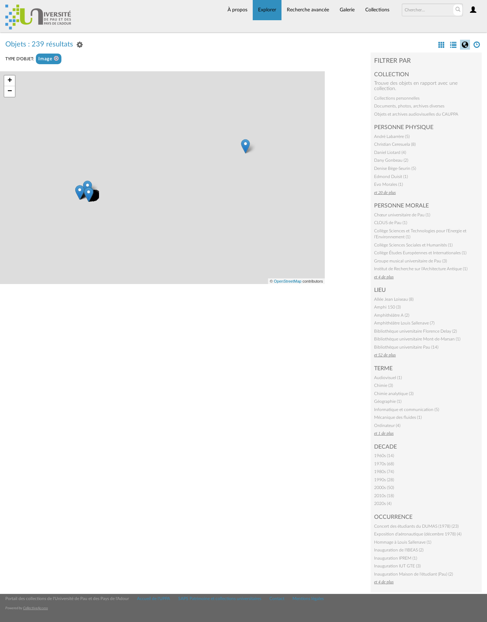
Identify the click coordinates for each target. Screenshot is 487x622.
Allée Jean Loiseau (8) (394, 299)
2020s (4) (383, 503)
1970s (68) (384, 464)
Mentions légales (308, 598)
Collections (377, 9)
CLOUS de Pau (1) (390, 223)
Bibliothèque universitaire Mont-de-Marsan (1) (417, 339)
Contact (276, 598)
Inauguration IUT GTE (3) (397, 566)
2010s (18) (384, 496)
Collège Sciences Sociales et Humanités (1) (413, 245)
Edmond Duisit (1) (391, 176)
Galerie (347, 9)
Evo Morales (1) (388, 184)
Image (48, 58)
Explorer (267, 9)
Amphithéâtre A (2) (391, 315)
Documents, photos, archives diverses (409, 106)
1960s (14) (384, 456)
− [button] (9, 91)
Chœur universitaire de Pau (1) (402, 215)
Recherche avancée (308, 9)
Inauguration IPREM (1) (395, 558)
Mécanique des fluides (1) (398, 417)
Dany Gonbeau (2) (391, 160)
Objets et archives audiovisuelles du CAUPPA (416, 114)
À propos (237, 9)
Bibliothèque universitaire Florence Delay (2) (415, 331)
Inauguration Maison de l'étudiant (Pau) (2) (413, 574)
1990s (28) (384, 480)
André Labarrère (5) (392, 136)
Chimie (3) (383, 385)
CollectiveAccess (35, 608)
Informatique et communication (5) (406, 409)
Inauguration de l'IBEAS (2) (398, 550)
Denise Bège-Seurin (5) (395, 168)
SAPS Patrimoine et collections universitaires (219, 598)
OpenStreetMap (287, 281)
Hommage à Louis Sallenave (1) (402, 542)
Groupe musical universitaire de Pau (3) (410, 261)
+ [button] (9, 81)
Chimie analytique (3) (394, 393)
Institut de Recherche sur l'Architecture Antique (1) (420, 269)
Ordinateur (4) (387, 425)
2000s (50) (384, 487)
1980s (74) (384, 472)
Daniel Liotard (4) (390, 152)
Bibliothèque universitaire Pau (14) (406, 347)
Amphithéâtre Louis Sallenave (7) (404, 323)
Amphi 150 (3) (387, 307)
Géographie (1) (387, 401)
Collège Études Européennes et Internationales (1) (420, 253)
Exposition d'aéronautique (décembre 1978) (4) (417, 534)
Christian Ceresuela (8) (395, 144)
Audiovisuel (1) (388, 378)
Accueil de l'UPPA (153, 598)
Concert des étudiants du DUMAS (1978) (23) (416, 526)
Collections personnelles (397, 98)
